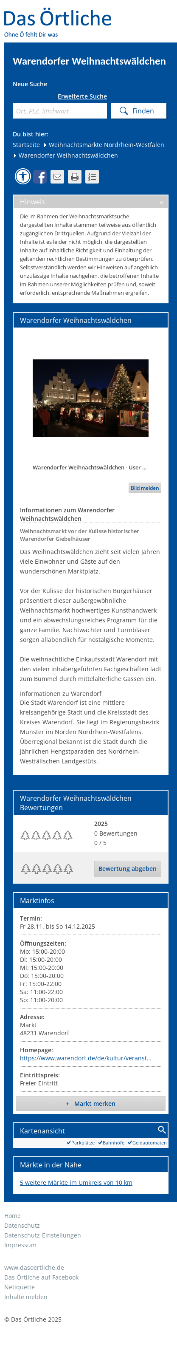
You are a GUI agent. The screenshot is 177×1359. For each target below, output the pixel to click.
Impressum (20, 1245)
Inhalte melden (26, 1297)
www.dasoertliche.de (34, 1267)
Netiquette (19, 1287)
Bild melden (145, 488)
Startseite (26, 145)
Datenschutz (22, 1225)
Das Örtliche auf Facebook (41, 1277)
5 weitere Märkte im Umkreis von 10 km (76, 1182)
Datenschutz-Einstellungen (42, 1235)
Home (12, 1216)
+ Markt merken (90, 1103)
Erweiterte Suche (82, 96)
